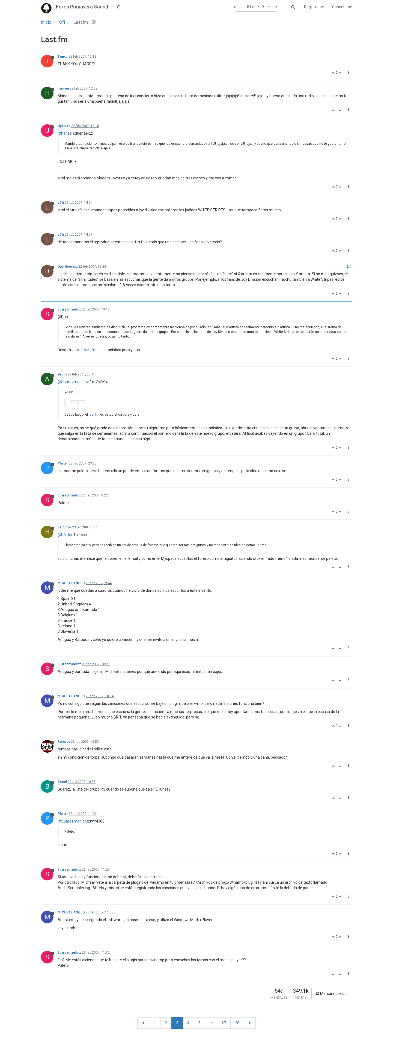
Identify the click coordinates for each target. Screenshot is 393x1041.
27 (224, 1023)
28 (237, 1023)
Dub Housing (68, 266)
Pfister (63, 463)
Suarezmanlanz (69, 309)
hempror (64, 527)
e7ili (61, 203)
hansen (63, 88)
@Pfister (65, 535)
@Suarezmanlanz (73, 382)
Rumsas (64, 742)
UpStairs (64, 126)
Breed (62, 782)
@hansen (66, 133)
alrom (62, 374)
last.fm (90, 350)
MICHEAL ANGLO (71, 583)
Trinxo (63, 56)
